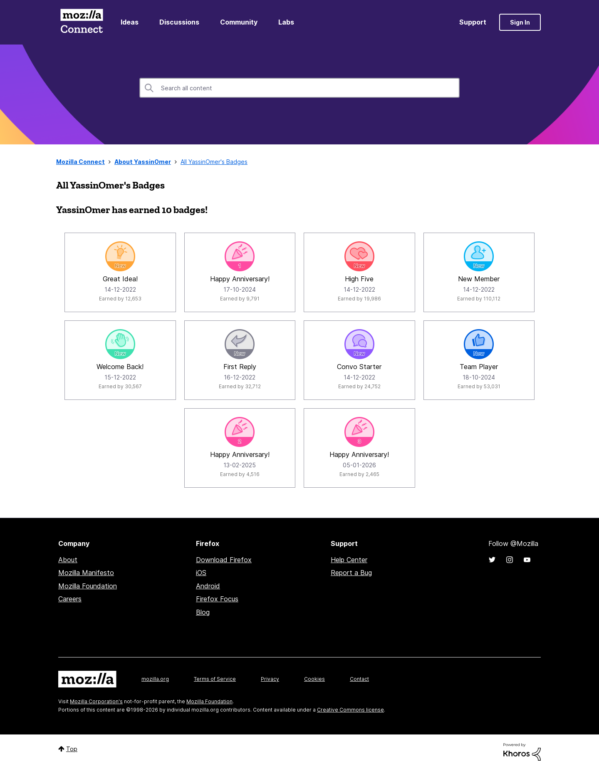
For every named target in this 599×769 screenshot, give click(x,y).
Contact (359, 679)
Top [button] (71, 748)
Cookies (314, 679)
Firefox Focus (217, 599)
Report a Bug (351, 572)
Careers (70, 599)
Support (472, 22)
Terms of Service (215, 679)
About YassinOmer (142, 161)
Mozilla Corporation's (96, 701)
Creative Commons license (350, 710)
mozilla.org (155, 679)
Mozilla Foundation (87, 586)
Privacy (270, 679)
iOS (201, 572)
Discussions (179, 22)
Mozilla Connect (81, 22)
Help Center (349, 560)
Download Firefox (224, 560)
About (67, 560)
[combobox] (299, 88)
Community (238, 22)
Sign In (520, 22)
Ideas (130, 22)
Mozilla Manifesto (86, 572)
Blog (203, 612)
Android (208, 586)
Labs (286, 22)
